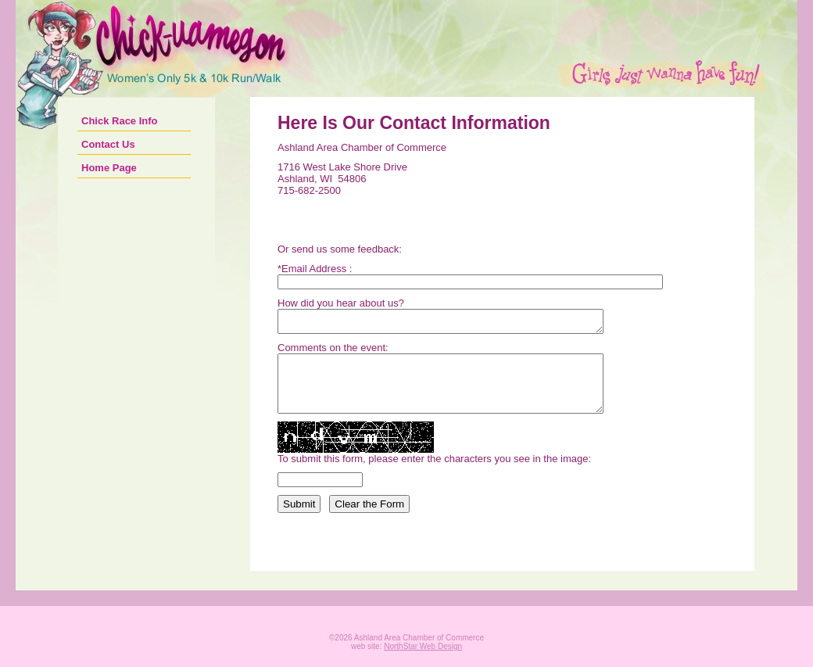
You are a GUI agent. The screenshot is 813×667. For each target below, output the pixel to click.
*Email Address (312, 268)
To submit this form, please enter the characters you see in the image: (434, 475)
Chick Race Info (119, 121)
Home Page (109, 168)
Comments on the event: (333, 352)
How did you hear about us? (341, 303)
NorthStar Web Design (423, 662)
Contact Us (108, 144)
